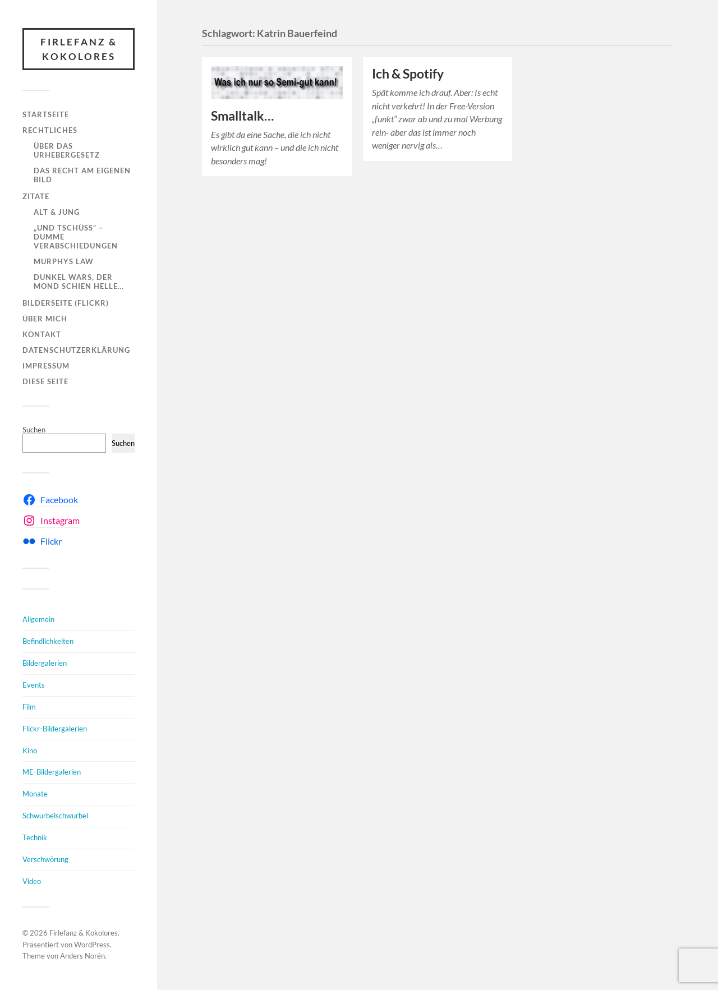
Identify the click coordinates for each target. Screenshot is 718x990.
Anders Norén (82, 955)
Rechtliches (49, 130)
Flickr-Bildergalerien (54, 728)
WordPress (92, 944)
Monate (35, 793)
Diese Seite (45, 381)
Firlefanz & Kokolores (78, 49)
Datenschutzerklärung (76, 350)
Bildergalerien (44, 663)
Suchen (33, 429)
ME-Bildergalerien (51, 771)
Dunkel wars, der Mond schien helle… (79, 282)
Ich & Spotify (408, 73)
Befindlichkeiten (47, 641)
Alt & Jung (57, 212)
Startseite (45, 114)
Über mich (44, 318)
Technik (34, 837)
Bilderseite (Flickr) (65, 302)
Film (29, 706)
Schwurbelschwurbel (55, 815)
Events (33, 684)
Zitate (35, 196)
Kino (29, 750)
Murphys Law (64, 261)
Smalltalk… (242, 115)
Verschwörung (45, 859)
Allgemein (38, 619)
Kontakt (41, 334)
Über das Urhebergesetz (67, 150)
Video (31, 881)
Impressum (46, 365)
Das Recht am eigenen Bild (82, 175)
